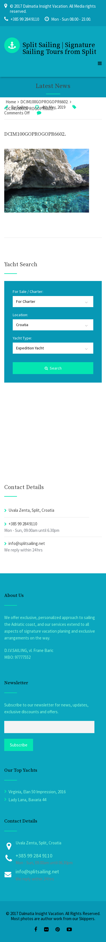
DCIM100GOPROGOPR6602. (35, 134)
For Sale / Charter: (28, 291)
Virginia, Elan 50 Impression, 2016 (37, 791)
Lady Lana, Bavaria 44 (27, 799)
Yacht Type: (22, 338)
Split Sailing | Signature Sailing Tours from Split (59, 48)
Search (53, 368)
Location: (20, 315)
